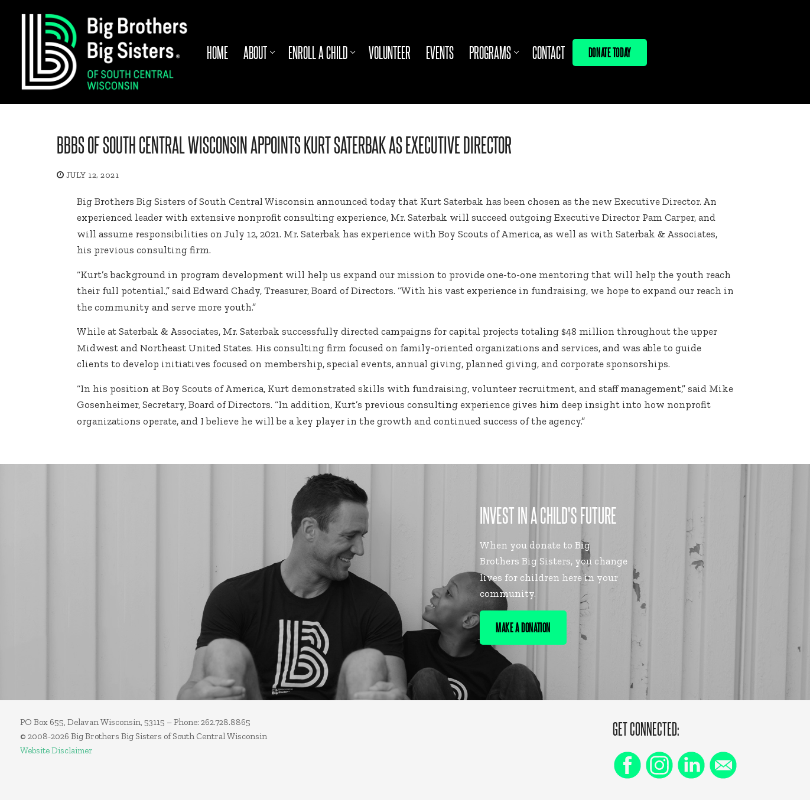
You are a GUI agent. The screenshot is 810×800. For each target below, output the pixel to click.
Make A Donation (523, 627)
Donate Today (609, 52)
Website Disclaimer (56, 750)
